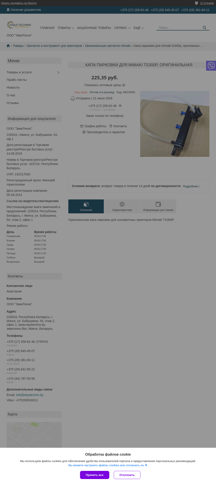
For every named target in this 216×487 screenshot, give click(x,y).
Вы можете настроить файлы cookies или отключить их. (106, 465)
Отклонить (127, 475)
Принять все (95, 475)
